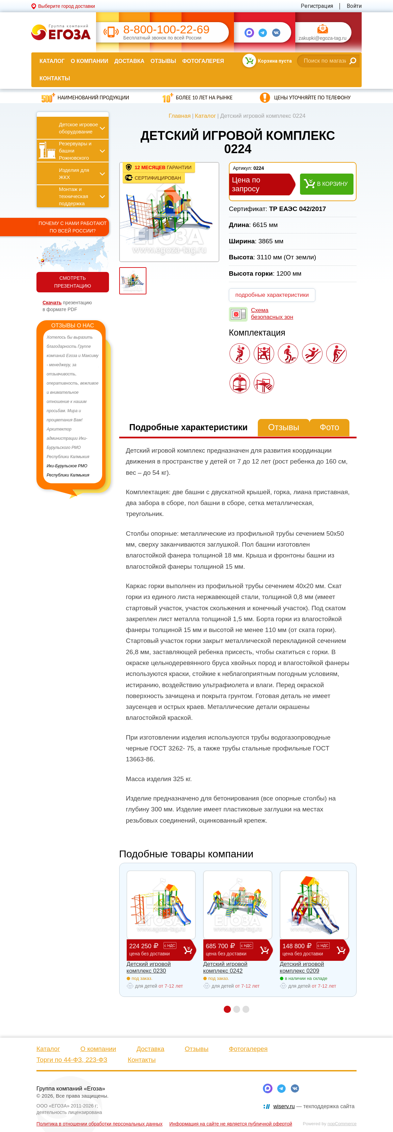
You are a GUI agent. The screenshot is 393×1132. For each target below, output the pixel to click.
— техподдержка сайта (314, 1106)
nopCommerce (342, 1123)
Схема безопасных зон (272, 313)
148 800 (309, 949)
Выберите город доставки (66, 6)
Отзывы (163, 61)
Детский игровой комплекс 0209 (302, 967)
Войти (354, 6)
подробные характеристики (272, 295)
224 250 (156, 949)
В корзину (332, 184)
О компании (89, 61)
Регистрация (317, 6)
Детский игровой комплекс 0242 (225, 967)
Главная (180, 116)
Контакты (55, 78)
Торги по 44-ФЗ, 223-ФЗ (71, 1059)
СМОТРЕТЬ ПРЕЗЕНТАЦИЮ (72, 282)
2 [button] (236, 1009)
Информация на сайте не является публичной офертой (230, 1124)
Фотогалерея (203, 61)
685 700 (233, 949)
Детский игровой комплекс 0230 (149, 967)
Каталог (52, 61)
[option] (73, 406)
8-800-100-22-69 (166, 29)
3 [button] (246, 1009)
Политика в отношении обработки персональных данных (99, 1124)
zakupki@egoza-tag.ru (322, 38)
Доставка (129, 61)
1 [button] (227, 1009)
